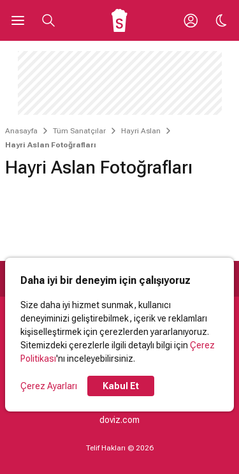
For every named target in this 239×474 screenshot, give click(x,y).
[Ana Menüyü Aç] (18, 20)
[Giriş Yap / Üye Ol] (190, 20)
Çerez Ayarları (48, 386)
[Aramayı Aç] (48, 20)
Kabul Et (121, 386)
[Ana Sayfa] (119, 20)
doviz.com (119, 420)
